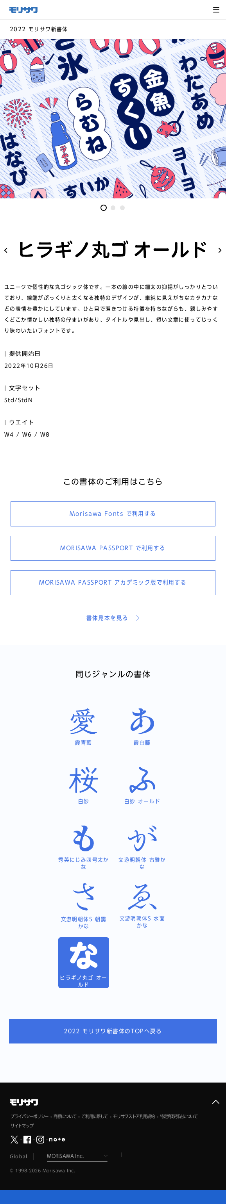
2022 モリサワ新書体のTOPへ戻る (113, 1031)
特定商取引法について (179, 1116)
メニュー (216, 10)
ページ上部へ (216, 1102)
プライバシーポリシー (29, 1116)
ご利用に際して (94, 1116)
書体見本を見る (107, 618)
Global (18, 1156)
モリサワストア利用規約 (134, 1116)
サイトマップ (22, 1126)
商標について (65, 1116)
